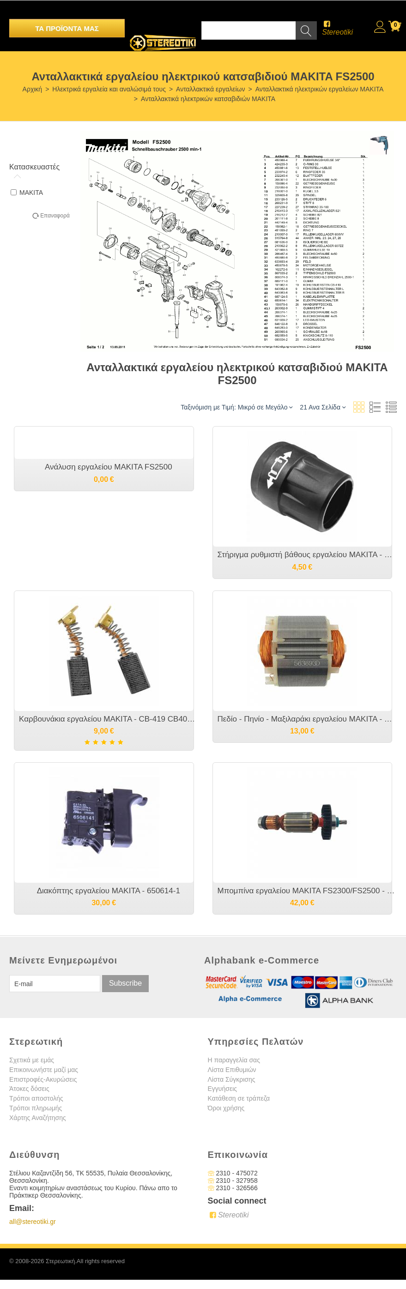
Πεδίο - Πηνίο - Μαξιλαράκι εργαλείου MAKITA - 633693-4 (307, 719)
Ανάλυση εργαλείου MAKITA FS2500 (108, 467)
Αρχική (32, 89)
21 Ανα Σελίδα (322, 407)
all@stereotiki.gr (32, 1221)
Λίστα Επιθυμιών (232, 1069)
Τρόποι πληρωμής (35, 1108)
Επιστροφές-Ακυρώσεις (43, 1079)
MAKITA (27, 192)
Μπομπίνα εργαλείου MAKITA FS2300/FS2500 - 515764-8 (307, 890)
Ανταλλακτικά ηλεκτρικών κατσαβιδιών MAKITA (208, 98)
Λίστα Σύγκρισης (231, 1079)
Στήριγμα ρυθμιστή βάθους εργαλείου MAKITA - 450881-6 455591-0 (307, 554)
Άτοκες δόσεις (29, 1088)
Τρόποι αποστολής (36, 1098)
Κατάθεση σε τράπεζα (239, 1098)
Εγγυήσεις (222, 1088)
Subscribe (125, 983)
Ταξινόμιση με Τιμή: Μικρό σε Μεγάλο (236, 407)
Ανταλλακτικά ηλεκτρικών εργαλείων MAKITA (319, 89)
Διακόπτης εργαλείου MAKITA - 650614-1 (108, 890)
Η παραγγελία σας (234, 1060)
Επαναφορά (55, 215)
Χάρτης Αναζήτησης (37, 1117)
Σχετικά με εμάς (31, 1060)
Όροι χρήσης (226, 1108)
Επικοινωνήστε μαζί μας (43, 1069)
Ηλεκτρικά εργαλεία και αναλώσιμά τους (109, 89)
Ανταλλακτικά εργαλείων (210, 89)
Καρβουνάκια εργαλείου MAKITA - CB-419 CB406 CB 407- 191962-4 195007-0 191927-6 (108, 719)
